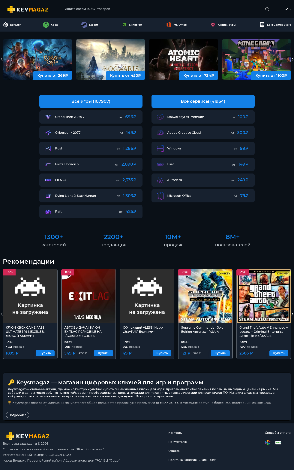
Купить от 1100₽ (271, 76)
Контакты (174, 433)
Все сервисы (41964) (203, 101)
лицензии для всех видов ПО (204, 393)
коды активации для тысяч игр (142, 393)
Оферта (173, 451)
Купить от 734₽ (198, 76)
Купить (45, 353)
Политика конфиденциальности (192, 460)
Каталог (12, 25)
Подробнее (17, 415)
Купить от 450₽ (125, 76)
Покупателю (176, 442)
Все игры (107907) (90, 101)
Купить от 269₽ (52, 76)
